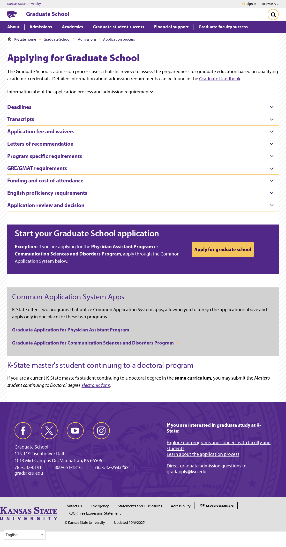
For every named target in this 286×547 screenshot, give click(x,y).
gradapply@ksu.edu (186, 471)
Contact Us (73, 506)
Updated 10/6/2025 (129, 522)
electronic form (96, 385)
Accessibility (181, 506)
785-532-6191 (28, 467)
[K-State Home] (12, 14)
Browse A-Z (270, 4)
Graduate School (47, 13)
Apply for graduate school (222, 249)
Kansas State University (24, 4)
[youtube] (75, 430)
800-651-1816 (68, 467)
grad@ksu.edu (29, 473)
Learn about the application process (203, 454)
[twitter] (49, 430)
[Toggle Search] (273, 14)
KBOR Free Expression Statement (94, 513)
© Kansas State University (85, 522)
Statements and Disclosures (140, 506)
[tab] (143, 107)
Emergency (100, 506)
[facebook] (23, 430)
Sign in (251, 4)
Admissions (87, 39)
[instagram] (101, 430)
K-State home (22, 39)
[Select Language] (24, 535)
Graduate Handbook (219, 79)
